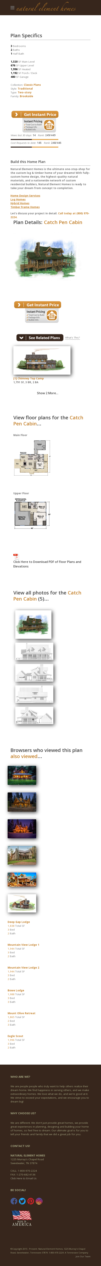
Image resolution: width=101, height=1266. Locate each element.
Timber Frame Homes (25, 207)
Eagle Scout (15, 1036)
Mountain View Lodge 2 (23, 967)
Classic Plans (32, 85)
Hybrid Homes (19, 203)
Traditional (25, 88)
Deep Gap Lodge (19, 922)
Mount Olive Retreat (21, 1013)
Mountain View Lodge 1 (23, 945)
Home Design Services (25, 195)
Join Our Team (83, 1256)
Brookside (26, 96)
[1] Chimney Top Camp (28, 378)
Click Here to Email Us (23, 1178)
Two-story (25, 92)
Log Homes (18, 199)
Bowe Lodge (16, 990)
